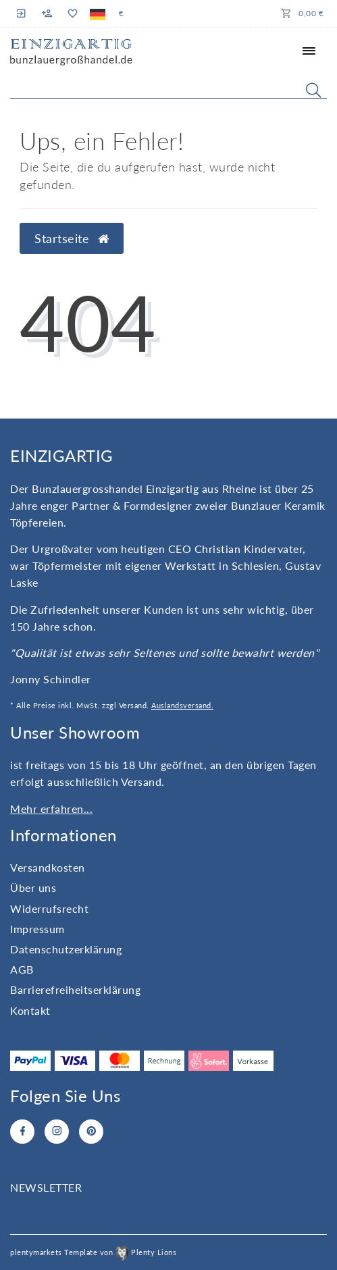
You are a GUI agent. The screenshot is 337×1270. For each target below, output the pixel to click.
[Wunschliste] (71, 13)
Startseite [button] (71, 239)
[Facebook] (22, 1131)
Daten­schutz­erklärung (66, 949)
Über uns (33, 887)
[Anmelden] (23, 13)
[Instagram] (57, 1131)
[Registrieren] (47, 13)
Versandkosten (47, 867)
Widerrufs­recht (49, 908)
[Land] (97, 13)
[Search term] (168, 87)
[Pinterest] (91, 1131)
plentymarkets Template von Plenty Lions (93, 1252)
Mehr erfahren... (51, 808)
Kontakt (30, 1010)
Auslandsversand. (182, 705)
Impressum (37, 928)
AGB (22, 969)
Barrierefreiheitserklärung (75, 989)
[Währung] (121, 13)
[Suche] (313, 89)
